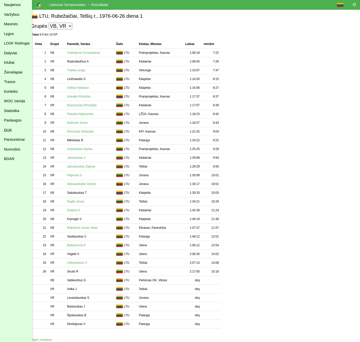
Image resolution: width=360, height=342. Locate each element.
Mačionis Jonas (82, 122)
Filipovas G (79, 175)
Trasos (9, 82)
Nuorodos (12, 149)
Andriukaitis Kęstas (85, 149)
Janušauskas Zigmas (86, 166)
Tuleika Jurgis (81, 70)
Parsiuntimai (14, 139)
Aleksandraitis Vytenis (87, 184)
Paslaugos (13, 120)
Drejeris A (78, 210)
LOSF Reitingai (17, 43)
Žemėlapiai (13, 72)
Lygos (9, 34)
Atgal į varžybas (46, 340)
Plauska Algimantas (85, 114)
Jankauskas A (81, 158)
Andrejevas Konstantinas (89, 52)
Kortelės (11, 91)
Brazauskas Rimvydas (87, 105)
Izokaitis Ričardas (84, 96)
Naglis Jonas (81, 201)
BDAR (9, 158)
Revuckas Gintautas (85, 131)
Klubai (9, 62)
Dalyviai (10, 53)
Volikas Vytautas (83, 88)
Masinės (11, 24)
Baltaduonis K (81, 245)
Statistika (11, 110)
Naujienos (12, 4)
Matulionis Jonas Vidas (87, 228)
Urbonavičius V (82, 262)
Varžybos (11, 14)
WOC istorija (14, 101)
